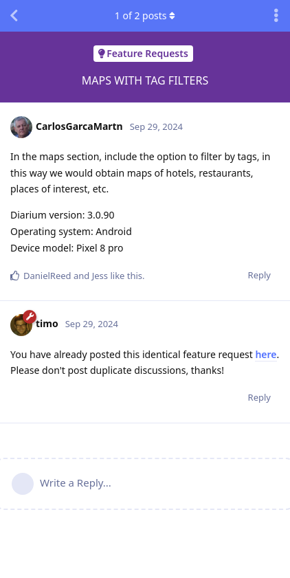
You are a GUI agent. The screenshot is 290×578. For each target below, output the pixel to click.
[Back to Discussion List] (13, 16)
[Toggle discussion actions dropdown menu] (276, 16)
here (265, 354)
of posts (145, 15)
